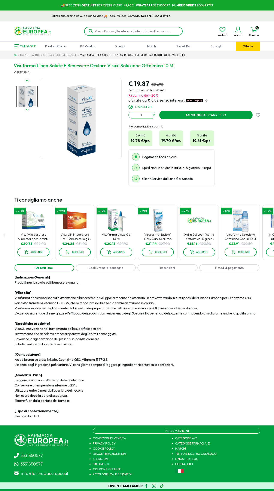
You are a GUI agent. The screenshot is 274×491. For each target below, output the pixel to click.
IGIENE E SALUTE (30, 55)
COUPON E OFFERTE (107, 469)
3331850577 (161, 5)
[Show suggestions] (153, 115)
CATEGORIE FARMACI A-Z (192, 443)
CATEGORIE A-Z (186, 438)
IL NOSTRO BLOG (186, 459)
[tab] (44, 267)
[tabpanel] (137, 346)
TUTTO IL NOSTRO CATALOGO (196, 454)
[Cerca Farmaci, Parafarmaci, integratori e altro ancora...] (136, 31)
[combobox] (142, 115)
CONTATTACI (184, 464)
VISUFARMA (22, 72)
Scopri (156, 16)
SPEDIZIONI (100, 459)
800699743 (204, 5)
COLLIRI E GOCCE (66, 55)
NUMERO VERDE (184, 5)
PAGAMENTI (101, 464)
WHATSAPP (144, 5)
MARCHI (180, 449)
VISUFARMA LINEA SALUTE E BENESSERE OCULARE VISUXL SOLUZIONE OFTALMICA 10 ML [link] (133, 55)
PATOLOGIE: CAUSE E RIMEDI (112, 474)
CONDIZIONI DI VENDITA (109, 438)
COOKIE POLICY (104, 449)
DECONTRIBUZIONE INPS (110, 454)
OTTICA (47, 55)
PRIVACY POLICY (104, 443)
